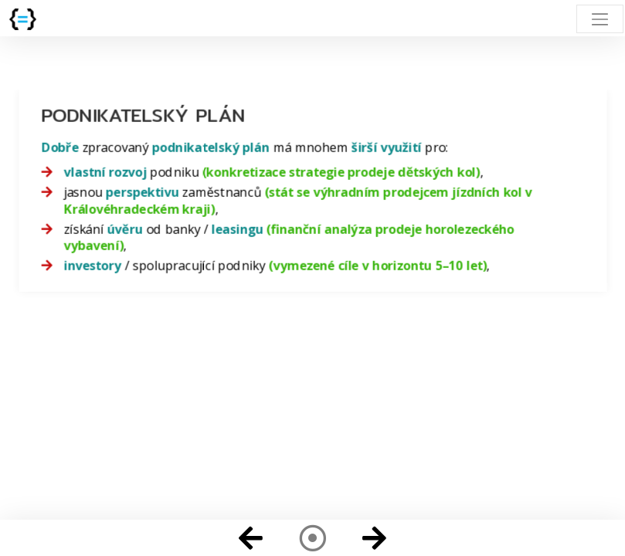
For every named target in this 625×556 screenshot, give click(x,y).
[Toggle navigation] (599, 19)
